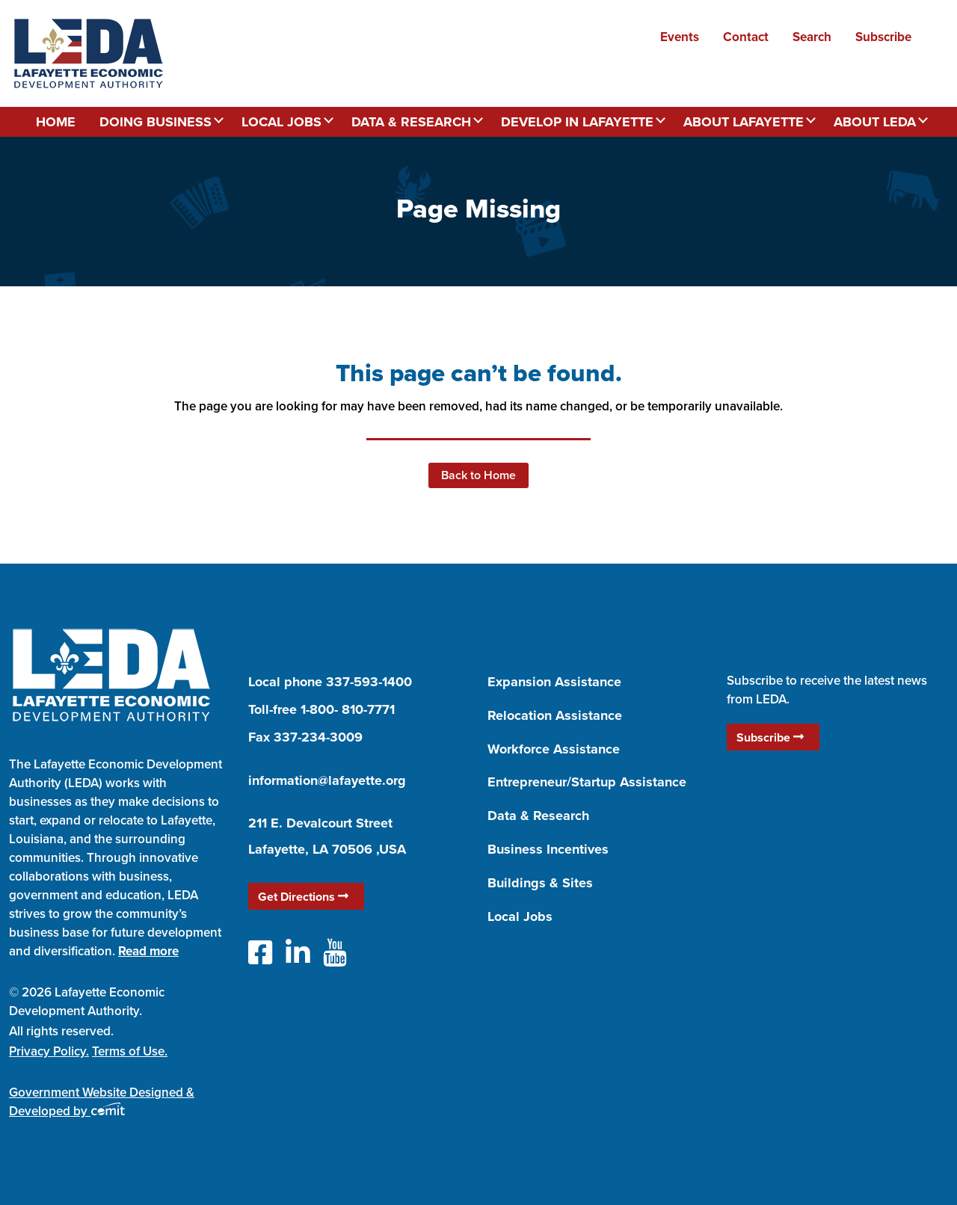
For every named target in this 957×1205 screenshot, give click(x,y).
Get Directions (303, 896)
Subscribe (770, 737)
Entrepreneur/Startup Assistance (586, 782)
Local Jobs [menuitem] (281, 122)
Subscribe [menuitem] (883, 37)
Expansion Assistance (554, 681)
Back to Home (478, 475)
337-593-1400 (369, 681)
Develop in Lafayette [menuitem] (577, 122)
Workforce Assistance (553, 749)
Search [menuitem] (812, 37)
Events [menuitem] (679, 37)
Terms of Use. (129, 1051)
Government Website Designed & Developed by (101, 1101)
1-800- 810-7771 (348, 709)
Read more (148, 951)
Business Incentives (548, 849)
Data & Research (538, 815)
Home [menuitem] (56, 122)
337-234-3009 (318, 737)
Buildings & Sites (540, 883)
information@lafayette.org (327, 780)
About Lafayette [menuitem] (743, 122)
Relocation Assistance (554, 715)
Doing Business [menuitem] (155, 122)
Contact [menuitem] (746, 37)
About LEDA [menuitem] (875, 122)
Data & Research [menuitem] (411, 122)
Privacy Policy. (49, 1051)
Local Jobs (520, 916)
